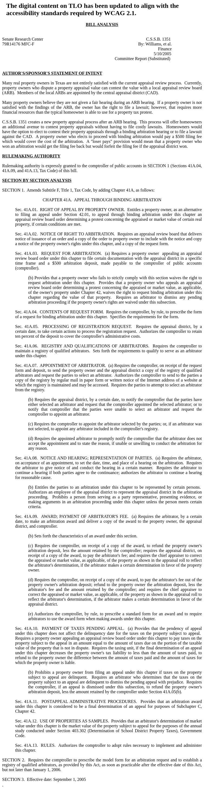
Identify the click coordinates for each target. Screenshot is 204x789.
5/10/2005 (162, 53)
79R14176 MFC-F (18, 44)
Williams (153, 44)
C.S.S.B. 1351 (158, 39)
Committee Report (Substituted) (142, 58)
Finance (165, 49)
